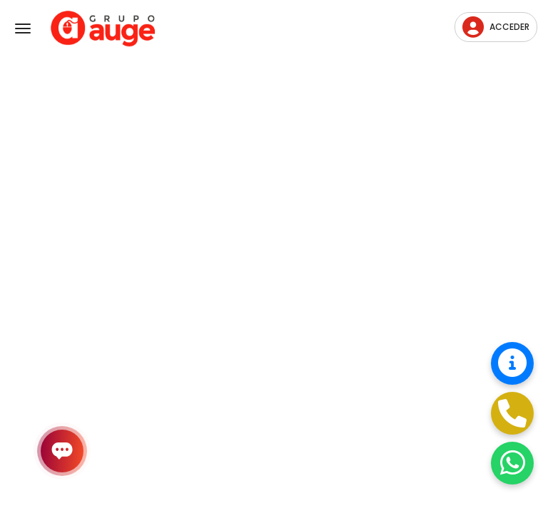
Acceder (495, 27)
